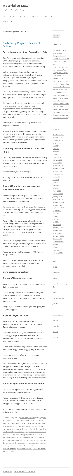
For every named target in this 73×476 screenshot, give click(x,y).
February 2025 (58, 160)
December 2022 (58, 233)
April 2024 (56, 188)
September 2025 (58, 140)
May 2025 (56, 151)
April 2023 (56, 222)
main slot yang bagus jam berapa (27, 432)
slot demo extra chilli (35, 440)
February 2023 (58, 228)
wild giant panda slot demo (22, 449)
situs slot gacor (58, 315)
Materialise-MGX (15, 6)
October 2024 (57, 171)
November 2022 (58, 236)
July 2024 (56, 180)
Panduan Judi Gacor (27, 418)
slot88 (55, 267)
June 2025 (56, 149)
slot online (56, 320)
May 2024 (56, 185)
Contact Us (48, 17)
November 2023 (58, 202)
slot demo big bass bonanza (18, 440)
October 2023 (57, 205)
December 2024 (58, 166)
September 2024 (58, 174)
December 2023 (58, 199)
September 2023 (58, 208)
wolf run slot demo (39, 449)
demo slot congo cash (18, 423)
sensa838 (56, 273)
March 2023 (57, 225)
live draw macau (58, 298)
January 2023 (57, 230)
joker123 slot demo (36, 429)
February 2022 (58, 253)
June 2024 (56, 182)
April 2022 (56, 247)
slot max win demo (38, 443)
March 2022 (57, 250)
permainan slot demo (18, 437)
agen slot (56, 326)
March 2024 (57, 191)
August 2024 (57, 177)
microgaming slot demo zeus (26, 435)
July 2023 (56, 213)
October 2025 (57, 137)
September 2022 (58, 242)
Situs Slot (22, 17)
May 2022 (56, 244)
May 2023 (56, 219)
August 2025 (57, 143)
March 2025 (57, 157)
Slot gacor (56, 337)
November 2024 (58, 168)
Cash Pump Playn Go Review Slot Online (22, 44)
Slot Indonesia (8, 17)
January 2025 (57, 163)
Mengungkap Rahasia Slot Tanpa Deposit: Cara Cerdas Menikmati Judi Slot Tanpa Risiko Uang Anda (61, 115)
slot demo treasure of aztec (21, 443)
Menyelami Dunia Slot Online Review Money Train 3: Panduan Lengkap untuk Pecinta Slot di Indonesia (61, 101)
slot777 (55, 278)
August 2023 (57, 211)
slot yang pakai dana (10, 446)
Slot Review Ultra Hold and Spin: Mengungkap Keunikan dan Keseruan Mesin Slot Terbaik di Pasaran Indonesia (61, 86)
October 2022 (57, 239)
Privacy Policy (8, 22)
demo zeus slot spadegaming (20, 426)
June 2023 (56, 216)
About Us (34, 17)
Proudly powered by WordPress (24, 472)
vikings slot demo (24, 446)
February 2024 (58, 194)
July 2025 (56, 146)
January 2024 (57, 197)
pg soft (55, 309)
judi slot (55, 304)
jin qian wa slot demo (21, 429)
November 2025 (58, 135)
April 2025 (56, 154)
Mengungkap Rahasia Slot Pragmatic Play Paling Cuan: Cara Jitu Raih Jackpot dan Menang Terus (60, 72)
